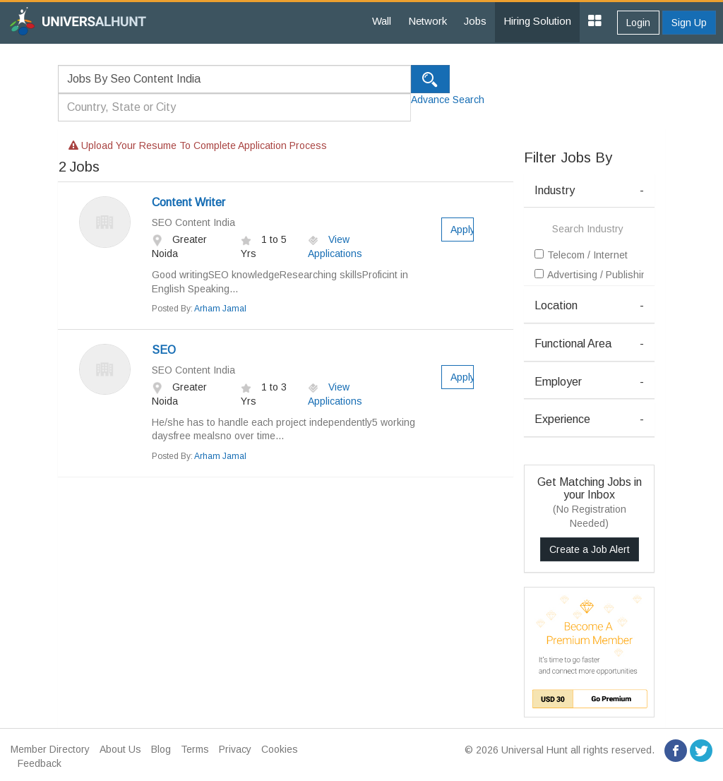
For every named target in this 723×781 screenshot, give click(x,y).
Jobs (475, 21)
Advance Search (447, 99)
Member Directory (50, 749)
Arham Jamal (220, 309)
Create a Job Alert (589, 549)
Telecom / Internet (581, 255)
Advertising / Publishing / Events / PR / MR (589, 274)
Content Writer (188, 202)
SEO (164, 350)
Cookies (279, 749)
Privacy (235, 749)
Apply (462, 229)
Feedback (39, 763)
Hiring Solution (537, 21)
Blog (161, 749)
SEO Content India (193, 222)
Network (427, 21)
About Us (120, 749)
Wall (381, 21)
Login (638, 22)
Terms (195, 749)
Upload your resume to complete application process (197, 145)
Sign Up (689, 22)
